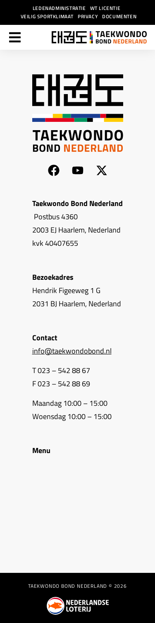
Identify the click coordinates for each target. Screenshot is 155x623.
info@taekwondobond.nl (72, 350)
